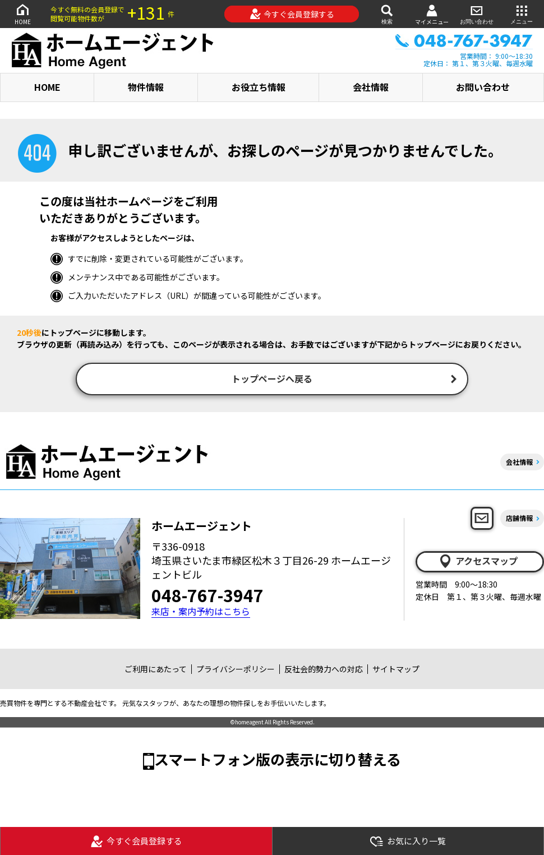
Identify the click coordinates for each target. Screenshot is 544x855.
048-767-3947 (207, 596)
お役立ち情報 (258, 87)
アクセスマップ (478, 562)
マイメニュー (431, 14)
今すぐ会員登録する (292, 14)
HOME (22, 14)
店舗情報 (519, 519)
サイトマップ (395, 670)
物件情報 (146, 87)
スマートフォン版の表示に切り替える (277, 760)
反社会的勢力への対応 (323, 670)
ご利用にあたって (156, 670)
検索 (387, 14)
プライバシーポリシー (235, 670)
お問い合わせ (476, 14)
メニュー (521, 14)
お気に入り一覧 (408, 841)
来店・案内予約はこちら (200, 612)
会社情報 (371, 87)
